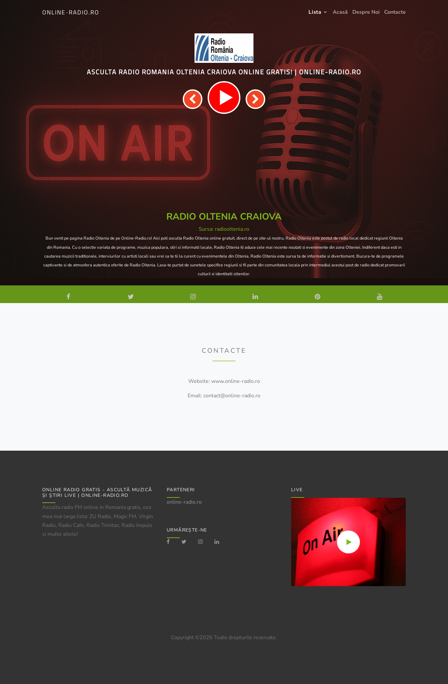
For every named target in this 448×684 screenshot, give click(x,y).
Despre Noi (366, 12)
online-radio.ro (184, 502)
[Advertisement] (224, 163)
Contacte (395, 12)
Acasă (340, 12)
